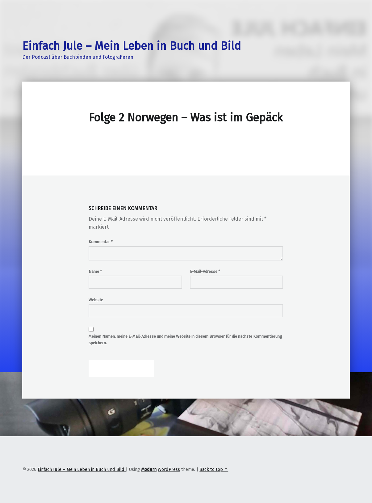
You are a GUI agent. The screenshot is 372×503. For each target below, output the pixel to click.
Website (96, 300)
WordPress (169, 469)
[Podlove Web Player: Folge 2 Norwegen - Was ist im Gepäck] (186, 142)
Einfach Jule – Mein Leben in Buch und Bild (131, 46)
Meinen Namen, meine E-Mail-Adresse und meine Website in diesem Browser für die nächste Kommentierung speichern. (185, 339)
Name (95, 271)
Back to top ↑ (213, 469)
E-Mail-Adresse (205, 271)
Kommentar (101, 241)
